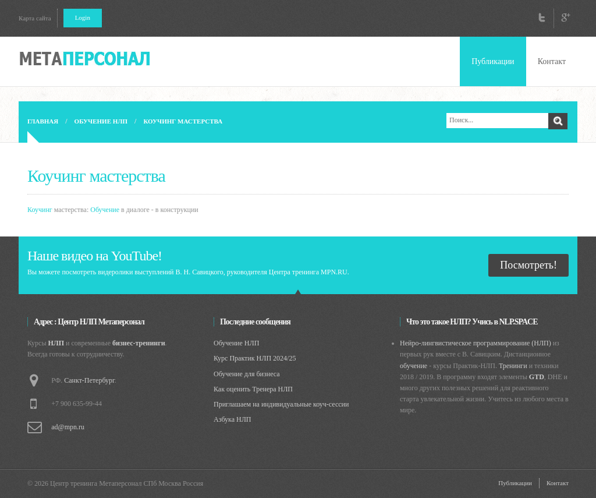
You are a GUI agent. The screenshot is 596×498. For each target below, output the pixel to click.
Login (82, 17)
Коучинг (39, 210)
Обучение (104, 210)
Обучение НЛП (100, 121)
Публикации (492, 61)
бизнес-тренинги (138, 343)
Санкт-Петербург (89, 380)
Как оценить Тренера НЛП (253, 389)
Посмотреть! (528, 265)
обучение (413, 366)
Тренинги (513, 366)
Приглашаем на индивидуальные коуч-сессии (281, 404)
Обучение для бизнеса (247, 374)
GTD (536, 377)
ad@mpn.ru (67, 427)
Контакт (552, 61)
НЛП (56, 343)
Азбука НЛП (232, 419)
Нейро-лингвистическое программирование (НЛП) (475, 343)
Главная (42, 121)
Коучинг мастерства (182, 121)
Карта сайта (35, 18)
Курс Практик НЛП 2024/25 (255, 358)
